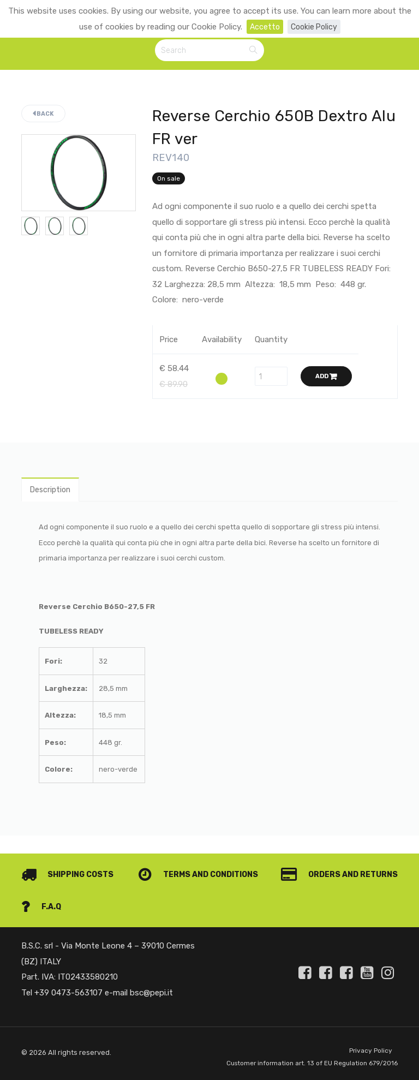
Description (52, 492)
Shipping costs (69, 859)
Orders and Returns (82, 891)
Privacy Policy (369, 1036)
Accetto (263, 27)
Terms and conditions (334, 859)
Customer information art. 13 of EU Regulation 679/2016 (293, 1055)
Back (43, 115)
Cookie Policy (314, 27)
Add (326, 377)
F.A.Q (377, 891)
